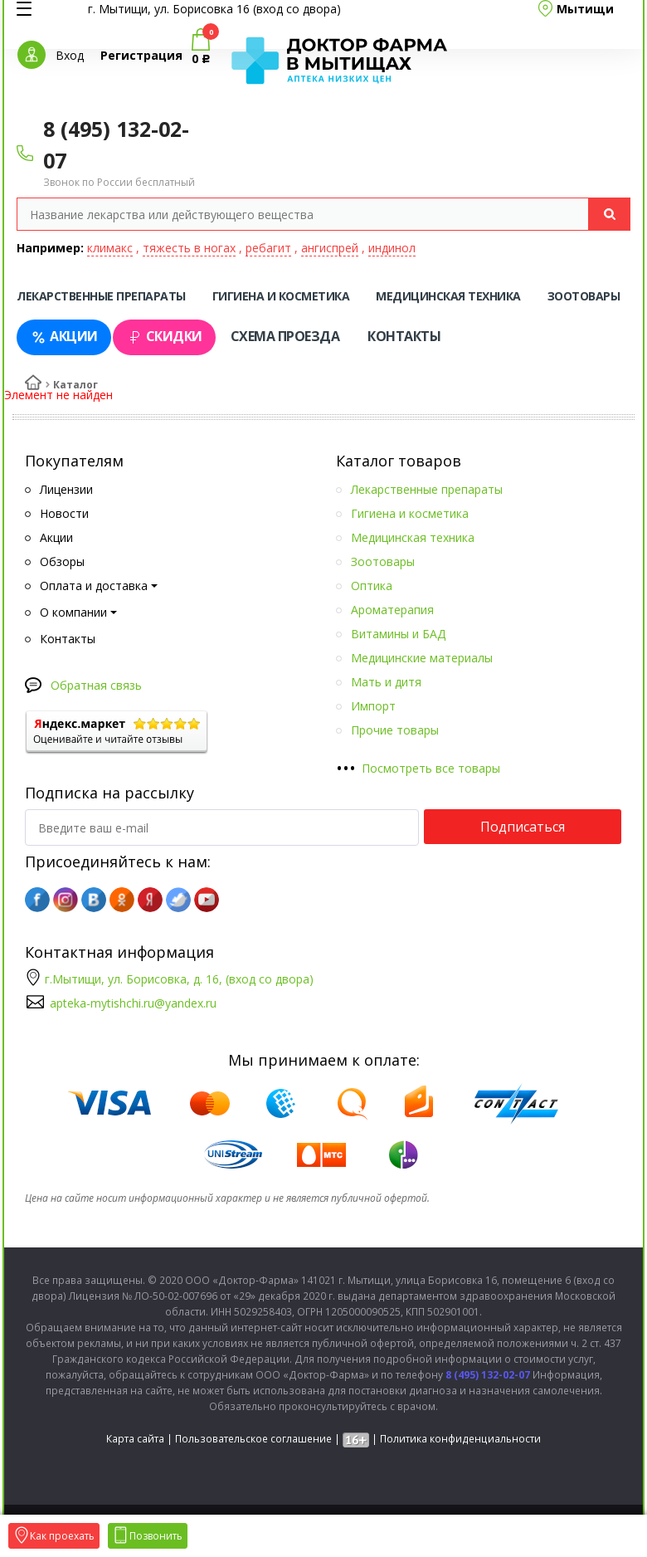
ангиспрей (329, 248)
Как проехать (54, 1536)
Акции (64, 336)
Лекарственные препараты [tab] (101, 296)
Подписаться (522, 827)
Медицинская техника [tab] (448, 296)
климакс (110, 248)
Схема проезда (285, 336)
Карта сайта (135, 1439)
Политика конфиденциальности (460, 1439)
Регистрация (141, 55)
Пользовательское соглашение (253, 1439)
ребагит (268, 248)
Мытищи (585, 9)
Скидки (164, 336)
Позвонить (147, 1536)
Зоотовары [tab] (583, 296)
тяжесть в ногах (189, 248)
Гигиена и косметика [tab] (281, 296)
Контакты (403, 336)
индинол (392, 248)
